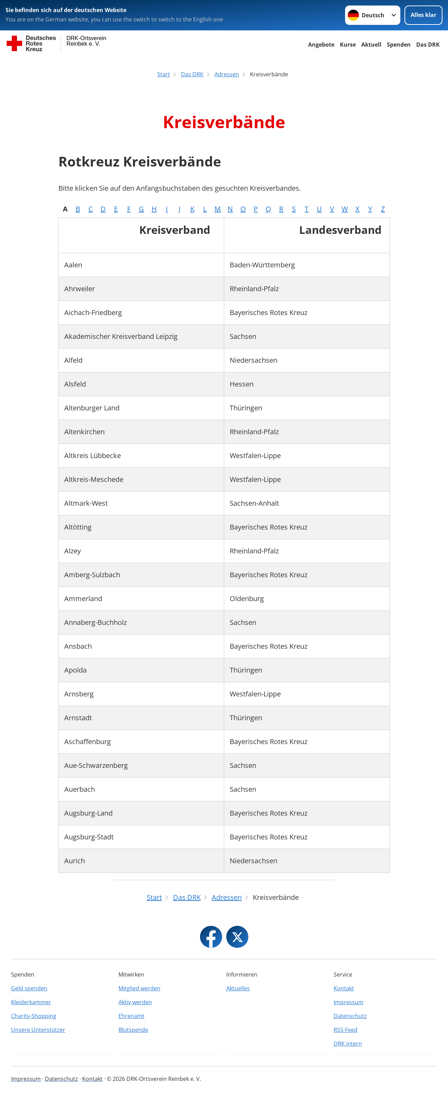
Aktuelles (238, 988)
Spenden (399, 44)
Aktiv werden (135, 1002)
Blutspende (133, 1030)
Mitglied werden (139, 988)
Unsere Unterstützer (38, 1030)
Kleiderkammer (31, 1002)
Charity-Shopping (33, 1016)
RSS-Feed (346, 1030)
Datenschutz (350, 1016)
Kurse (348, 44)
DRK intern (348, 1043)
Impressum (348, 1002)
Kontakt (344, 988)
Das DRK (428, 44)
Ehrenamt (131, 1016)
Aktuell (371, 44)
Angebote (321, 44)
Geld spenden (29, 988)
